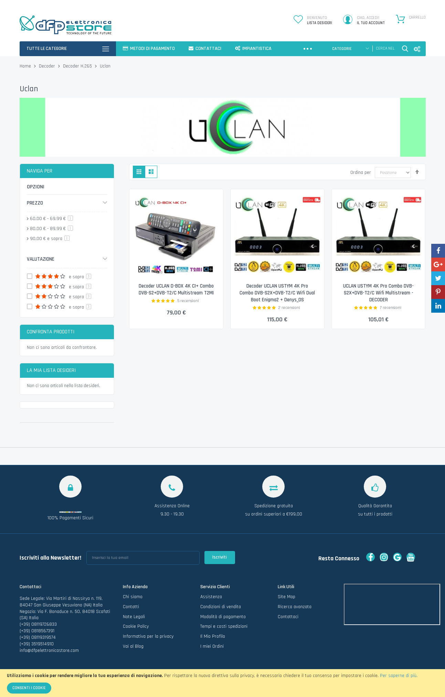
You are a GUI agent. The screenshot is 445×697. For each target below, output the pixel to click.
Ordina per (360, 172)
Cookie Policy (136, 627)
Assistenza (211, 597)
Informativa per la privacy (148, 637)
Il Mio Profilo (212, 637)
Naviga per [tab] (39, 171)
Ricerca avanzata (294, 607)
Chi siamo (132, 597)
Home (26, 66)
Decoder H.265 (78, 66)
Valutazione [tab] (40, 259)
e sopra (50, 239)
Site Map (286, 597)
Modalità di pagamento (223, 617)
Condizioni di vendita (220, 607)
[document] (222, 683)
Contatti (131, 607)
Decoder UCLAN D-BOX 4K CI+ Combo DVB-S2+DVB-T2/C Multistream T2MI (176, 293)
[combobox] (385, 48)
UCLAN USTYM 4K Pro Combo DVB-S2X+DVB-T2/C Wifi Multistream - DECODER (378, 293)
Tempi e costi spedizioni (223, 627)
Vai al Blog (133, 647)
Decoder (47, 66)
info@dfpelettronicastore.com (49, 650)
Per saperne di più (398, 676)
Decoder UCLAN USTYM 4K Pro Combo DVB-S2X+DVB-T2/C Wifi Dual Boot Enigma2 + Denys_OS (277, 293)
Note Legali (134, 617)
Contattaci (288, 617)
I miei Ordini (212, 647)
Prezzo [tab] (35, 203)
